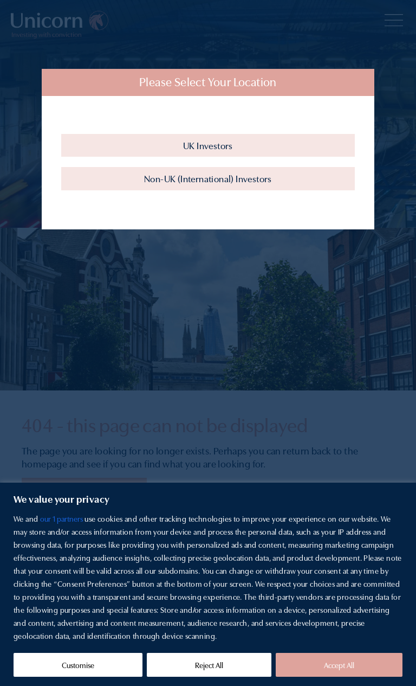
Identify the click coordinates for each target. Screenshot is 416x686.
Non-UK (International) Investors (208, 178)
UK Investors (208, 145)
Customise (78, 664)
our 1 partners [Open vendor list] (61, 518)
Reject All (209, 664)
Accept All (339, 664)
